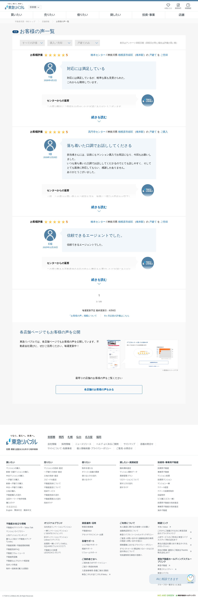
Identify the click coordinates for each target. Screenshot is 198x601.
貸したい (115, 14)
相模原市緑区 (125, 55)
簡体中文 (27, 510)
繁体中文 (18, 510)
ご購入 (164, 131)
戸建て (153, 55)
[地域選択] (34, 7)
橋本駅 (140, 55)
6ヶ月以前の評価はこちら (116, 315)
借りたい (82, 14)
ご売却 (164, 55)
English (9, 510)
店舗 (181, 14)
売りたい (49, 14)
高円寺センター (96, 131)
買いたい (16, 14)
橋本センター (98, 55)
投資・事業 (148, 14)
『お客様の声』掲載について (83, 315)
